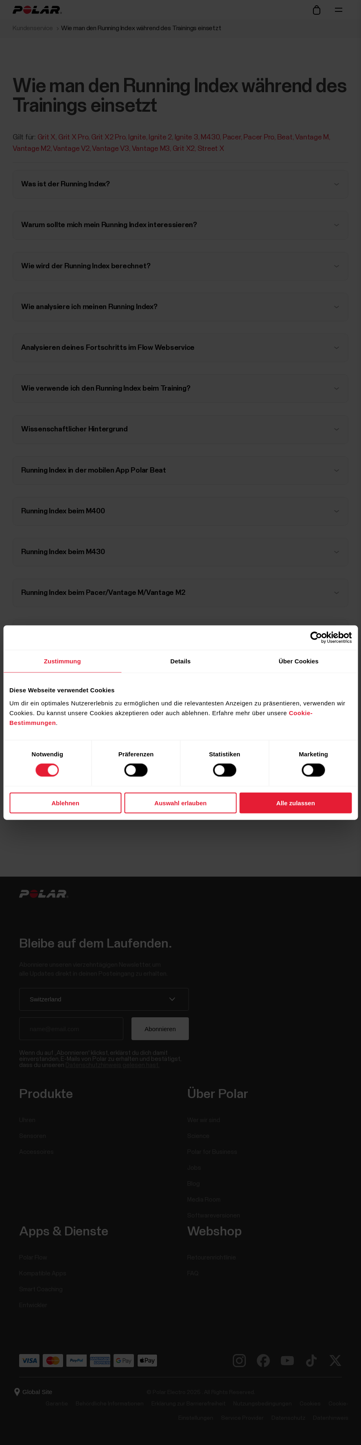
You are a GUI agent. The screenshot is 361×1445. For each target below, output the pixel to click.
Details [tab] (181, 661)
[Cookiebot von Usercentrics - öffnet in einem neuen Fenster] (316, 638)
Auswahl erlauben (180, 802)
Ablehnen (65, 802)
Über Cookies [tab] (299, 661)
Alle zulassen (295, 802)
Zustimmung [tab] (62, 661)
